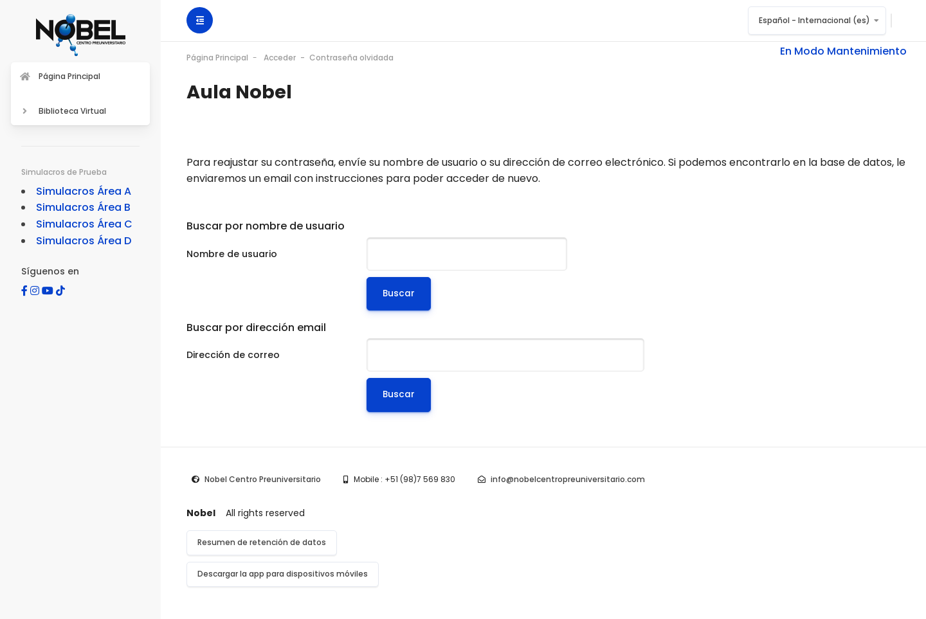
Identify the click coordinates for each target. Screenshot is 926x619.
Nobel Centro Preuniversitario (262, 479)
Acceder (280, 57)
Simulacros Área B (83, 207)
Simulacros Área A (83, 191)
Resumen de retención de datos (261, 542)
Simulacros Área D (83, 240)
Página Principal (217, 57)
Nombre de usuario (231, 253)
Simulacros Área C (84, 224)
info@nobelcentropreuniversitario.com (568, 479)
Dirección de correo (233, 354)
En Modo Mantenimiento (843, 51)
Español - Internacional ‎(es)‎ (814, 20)
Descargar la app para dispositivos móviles (282, 573)
